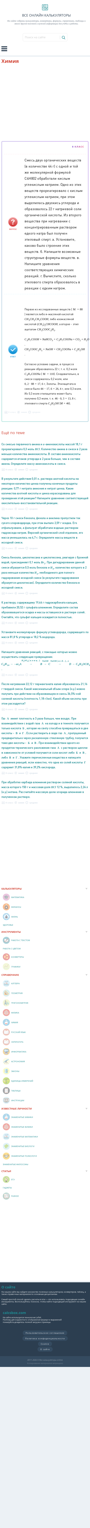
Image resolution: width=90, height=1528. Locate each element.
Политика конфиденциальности (45, 1338)
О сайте (45, 1349)
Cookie (45, 1344)
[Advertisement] (33, 103)
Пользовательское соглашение (45, 1333)
